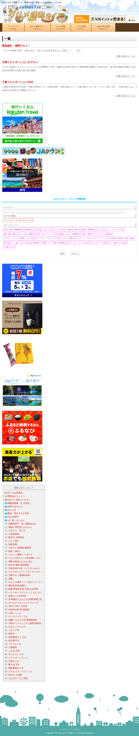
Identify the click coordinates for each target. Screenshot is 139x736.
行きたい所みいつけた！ (19, 499)
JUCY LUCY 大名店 (17, 606)
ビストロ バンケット (18, 658)
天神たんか (13, 661)
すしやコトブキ (15, 654)
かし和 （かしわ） (16, 520)
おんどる (12, 510)
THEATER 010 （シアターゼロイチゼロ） (28, 568)
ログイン (77, 729)
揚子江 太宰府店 (16, 537)
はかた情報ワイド (37, 28)
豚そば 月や (14, 664)
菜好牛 (11, 633)
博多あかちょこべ (16, 496)
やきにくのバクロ (17, 627)
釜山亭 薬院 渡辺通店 (18, 565)
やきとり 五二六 (17, 530)
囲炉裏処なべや (15, 668)
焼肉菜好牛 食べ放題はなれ (22, 524)
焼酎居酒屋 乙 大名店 (19, 503)
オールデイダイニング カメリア (23, 603)
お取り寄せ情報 (103, 28)
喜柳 (10, 579)
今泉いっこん (14, 613)
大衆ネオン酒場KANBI (19, 575)
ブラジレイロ (14, 644)
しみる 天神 (14, 651)
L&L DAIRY (13, 517)
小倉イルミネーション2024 (17, 82)
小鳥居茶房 (13, 534)
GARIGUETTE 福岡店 (18, 609)
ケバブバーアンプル (18, 616)
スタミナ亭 (13, 630)
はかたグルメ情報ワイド (68, 733)
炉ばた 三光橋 (15, 675)
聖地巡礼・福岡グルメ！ (16, 45)
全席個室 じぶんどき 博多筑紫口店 (25, 599)
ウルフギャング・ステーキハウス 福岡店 (28, 572)
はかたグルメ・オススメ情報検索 (69, 199)
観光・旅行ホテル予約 (18, 513)
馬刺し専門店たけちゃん (20, 527)
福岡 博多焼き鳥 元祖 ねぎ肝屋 (23, 589)
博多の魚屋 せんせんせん (20, 561)
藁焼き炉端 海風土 (17, 585)
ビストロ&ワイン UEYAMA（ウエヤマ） (27, 558)
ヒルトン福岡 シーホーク (20, 554)
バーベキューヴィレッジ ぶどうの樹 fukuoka (29, 592)
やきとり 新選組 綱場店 (19, 548)
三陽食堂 (12, 647)
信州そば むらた (15, 506)
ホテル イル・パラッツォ (20, 671)
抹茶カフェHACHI (17, 596)
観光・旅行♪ (14, 551)
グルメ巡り (13, 541)
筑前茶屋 (12, 544)
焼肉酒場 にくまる (17, 637)
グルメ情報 (60, 28)
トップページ (13, 28)
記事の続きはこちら (126, 56)
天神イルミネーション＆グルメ (20, 62)
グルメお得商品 (15, 493)
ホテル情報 (81, 28)
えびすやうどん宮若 (18, 678)
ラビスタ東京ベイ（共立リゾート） (25, 582)
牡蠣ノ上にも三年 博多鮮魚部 (22, 620)
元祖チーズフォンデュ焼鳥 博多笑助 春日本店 (30, 623)
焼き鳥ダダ (13, 640)
